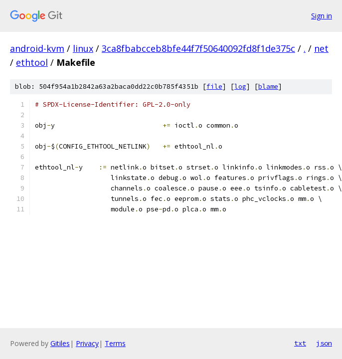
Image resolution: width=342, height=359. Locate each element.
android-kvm (37, 48)
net (321, 48)
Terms (115, 343)
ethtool (32, 62)
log (240, 86)
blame (268, 86)
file (214, 86)
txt (300, 343)
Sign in (321, 15)
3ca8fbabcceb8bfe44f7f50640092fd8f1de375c (198, 48)
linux (83, 48)
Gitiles (60, 343)
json (324, 343)
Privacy (87, 343)
